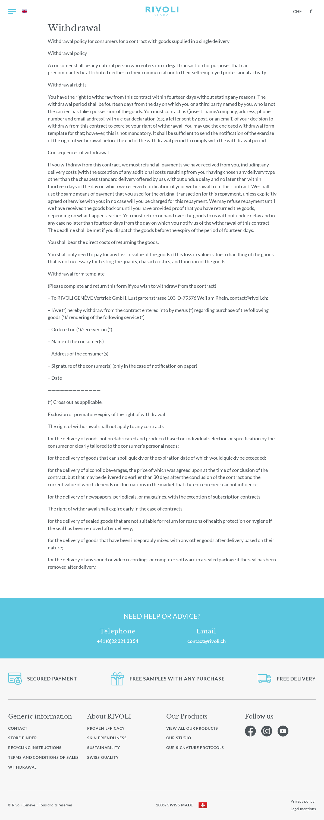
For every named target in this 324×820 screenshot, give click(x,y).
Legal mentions (303, 808)
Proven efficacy (106, 728)
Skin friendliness (107, 737)
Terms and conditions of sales (43, 757)
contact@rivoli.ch (206, 641)
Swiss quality (103, 757)
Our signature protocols (195, 747)
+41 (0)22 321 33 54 (117, 641)
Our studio (178, 738)
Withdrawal (22, 767)
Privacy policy (302, 801)
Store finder (22, 737)
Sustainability (103, 747)
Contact (17, 728)
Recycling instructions (35, 747)
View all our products (192, 728)
